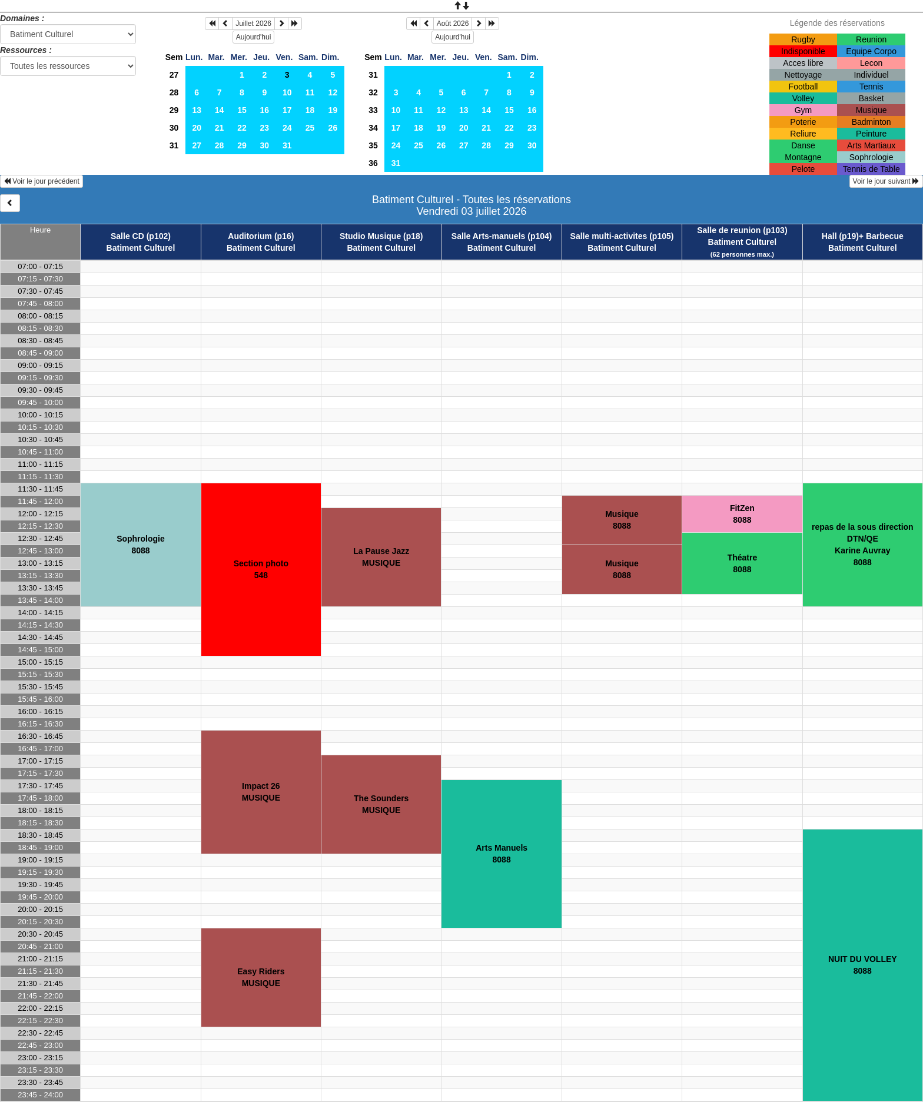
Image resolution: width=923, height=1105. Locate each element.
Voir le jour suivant (886, 181)
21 (219, 127)
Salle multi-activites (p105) (622, 236)
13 (196, 110)
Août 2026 (453, 23)
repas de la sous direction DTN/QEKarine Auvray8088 (863, 544)
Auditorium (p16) (261, 236)
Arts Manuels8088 (501, 853)
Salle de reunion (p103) (742, 230)
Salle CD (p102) (141, 236)
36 (373, 163)
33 (373, 110)
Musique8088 (622, 519)
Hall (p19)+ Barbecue (863, 236)
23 (265, 127)
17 (287, 110)
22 (242, 127)
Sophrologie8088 (141, 544)
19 (333, 110)
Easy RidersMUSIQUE (260, 977)
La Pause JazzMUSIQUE (381, 557)
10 (287, 92)
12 (333, 92)
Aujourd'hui (253, 37)
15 (242, 110)
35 (373, 145)
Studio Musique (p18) (381, 236)
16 (265, 110)
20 (196, 127)
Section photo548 (261, 569)
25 (310, 127)
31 (174, 145)
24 (287, 127)
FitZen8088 (742, 514)
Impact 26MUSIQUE (261, 791)
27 (174, 74)
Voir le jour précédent (41, 181)
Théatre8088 (743, 563)
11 (310, 92)
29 (174, 110)
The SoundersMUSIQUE (381, 804)
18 (310, 110)
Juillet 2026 (253, 23)
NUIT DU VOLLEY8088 (862, 964)
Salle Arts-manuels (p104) (501, 236)
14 (219, 110)
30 (174, 127)
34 (373, 127)
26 (333, 127)
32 (373, 92)
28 (174, 92)
